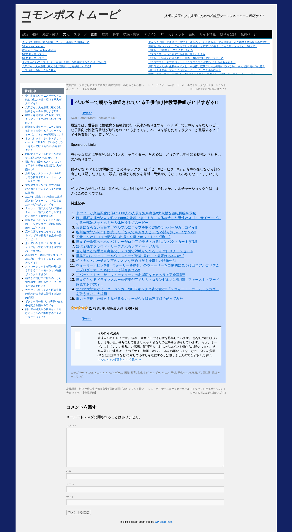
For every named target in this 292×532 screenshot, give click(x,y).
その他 (89, 372)
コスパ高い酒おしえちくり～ (39, 70)
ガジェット (176, 34)
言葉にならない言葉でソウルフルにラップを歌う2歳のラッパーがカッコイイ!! (136, 227)
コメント (71, 425)
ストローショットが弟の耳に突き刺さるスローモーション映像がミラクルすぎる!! (43, 270)
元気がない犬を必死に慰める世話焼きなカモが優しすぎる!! (56, 66)
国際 (94, 34)
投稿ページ (249, 34)
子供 (173, 372)
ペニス (166, 372)
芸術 (192, 34)
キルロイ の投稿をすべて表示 (120, 359)
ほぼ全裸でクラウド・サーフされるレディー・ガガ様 (117, 246)
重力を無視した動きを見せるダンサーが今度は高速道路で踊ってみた (129, 298)
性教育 (193, 372)
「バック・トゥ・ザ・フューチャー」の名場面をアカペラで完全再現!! (130, 275)
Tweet (87, 113)
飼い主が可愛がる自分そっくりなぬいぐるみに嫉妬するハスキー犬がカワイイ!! (43, 313)
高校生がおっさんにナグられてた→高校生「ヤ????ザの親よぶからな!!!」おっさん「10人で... (202, 46)
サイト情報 (208, 34)
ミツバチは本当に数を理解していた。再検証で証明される (56, 42)
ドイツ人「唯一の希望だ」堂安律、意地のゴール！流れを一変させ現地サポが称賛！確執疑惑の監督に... (209, 42)
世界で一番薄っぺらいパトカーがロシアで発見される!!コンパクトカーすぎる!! (136, 241)
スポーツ (80, 34)
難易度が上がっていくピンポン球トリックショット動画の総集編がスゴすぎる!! (43, 223)
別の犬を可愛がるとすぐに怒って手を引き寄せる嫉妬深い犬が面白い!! (43, 165)
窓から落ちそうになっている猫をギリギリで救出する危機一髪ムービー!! (43, 235)
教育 (133, 372)
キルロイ (113, 117)
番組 (214, 372)
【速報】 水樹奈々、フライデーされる (170, 50)
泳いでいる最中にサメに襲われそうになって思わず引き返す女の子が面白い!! (43, 247)
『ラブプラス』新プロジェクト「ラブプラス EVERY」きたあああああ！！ (192, 62)
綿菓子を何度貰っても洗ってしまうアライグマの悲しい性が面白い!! (43, 119)
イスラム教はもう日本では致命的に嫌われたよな (176, 54)
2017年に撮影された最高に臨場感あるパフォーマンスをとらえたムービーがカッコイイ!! (43, 200)
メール (70, 483)
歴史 (105, 34)
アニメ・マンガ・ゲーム (108, 372)
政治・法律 (30, 34)
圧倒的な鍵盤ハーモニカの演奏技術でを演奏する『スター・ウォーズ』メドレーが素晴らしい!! (44, 130)
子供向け (183, 372)
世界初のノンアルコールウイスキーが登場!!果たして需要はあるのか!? (130, 256)
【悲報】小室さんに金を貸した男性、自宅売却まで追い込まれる (186, 58)
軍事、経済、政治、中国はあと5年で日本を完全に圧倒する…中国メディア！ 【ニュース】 (202, 74)
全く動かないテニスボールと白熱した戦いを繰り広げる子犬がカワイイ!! (64, 62)
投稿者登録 (228, 34)
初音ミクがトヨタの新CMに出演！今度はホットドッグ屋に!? (123, 237)
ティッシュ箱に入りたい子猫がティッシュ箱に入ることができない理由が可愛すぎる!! (43, 212)
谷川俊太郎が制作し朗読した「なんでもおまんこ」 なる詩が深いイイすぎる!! (136, 232)
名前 (68, 470)
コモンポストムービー (69, 18)
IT (162, 34)
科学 (116, 34)
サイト (70, 496)
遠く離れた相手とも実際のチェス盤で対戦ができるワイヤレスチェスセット (134, 251)
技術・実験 (131, 34)
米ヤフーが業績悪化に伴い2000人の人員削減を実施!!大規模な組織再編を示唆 (136, 213)
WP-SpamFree (163, 521)
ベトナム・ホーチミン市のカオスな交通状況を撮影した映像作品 (126, 260)
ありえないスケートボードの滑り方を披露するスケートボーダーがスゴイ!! (43, 177)
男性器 (206, 372)
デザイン (150, 34)
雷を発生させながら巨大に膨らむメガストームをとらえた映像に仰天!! (43, 189)
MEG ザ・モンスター (34, 54)
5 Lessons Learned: (33, 46)
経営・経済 (51, 34)
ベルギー (155, 372)
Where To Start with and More (39, 50)
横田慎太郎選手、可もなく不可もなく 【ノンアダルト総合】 (184, 70)
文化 (66, 34)
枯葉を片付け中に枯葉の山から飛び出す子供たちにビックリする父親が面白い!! (43, 282)
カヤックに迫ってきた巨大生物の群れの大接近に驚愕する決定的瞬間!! (43, 293)
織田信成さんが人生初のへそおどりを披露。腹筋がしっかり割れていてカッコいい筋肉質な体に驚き (206, 66)
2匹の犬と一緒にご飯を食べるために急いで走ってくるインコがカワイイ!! (44, 258)
